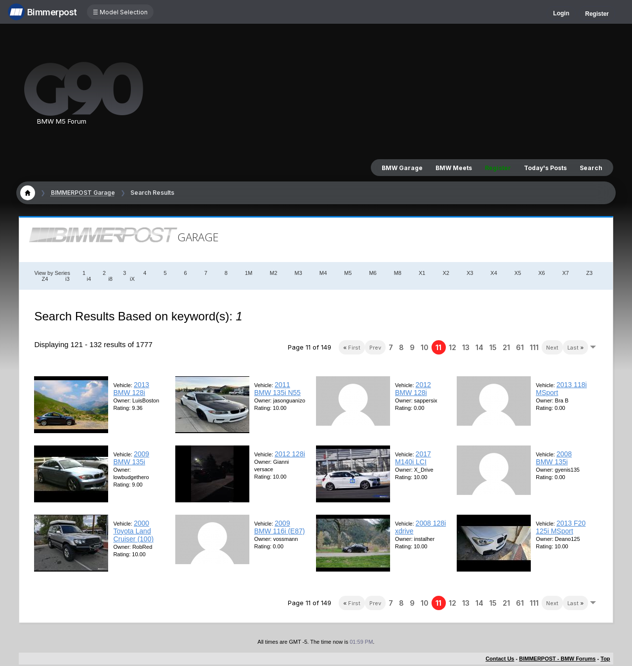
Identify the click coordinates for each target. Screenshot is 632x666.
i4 (89, 279)
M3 (298, 273)
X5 (517, 273)
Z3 (589, 273)
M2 (273, 273)
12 (452, 347)
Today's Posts (545, 168)
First (351, 347)
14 (479, 347)
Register (597, 13)
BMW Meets (453, 168)
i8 (110, 279)
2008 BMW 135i (554, 458)
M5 (348, 273)
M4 (323, 273)
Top (605, 659)
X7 (565, 273)
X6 (541, 273)
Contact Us (499, 659)
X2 (445, 273)
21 (506, 347)
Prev (375, 347)
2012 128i (290, 454)
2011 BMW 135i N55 (277, 389)
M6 (372, 273)
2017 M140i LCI (413, 458)
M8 (397, 273)
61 (520, 347)
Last (575, 347)
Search (591, 168)
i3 (67, 279)
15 (493, 347)
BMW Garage (402, 168)
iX (132, 279)
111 (534, 347)
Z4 (44, 279)
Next (552, 347)
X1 (422, 273)
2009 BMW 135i (131, 458)
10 (425, 347)
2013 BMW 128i (131, 389)
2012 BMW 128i (413, 389)
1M (248, 273)
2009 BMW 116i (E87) (279, 527)
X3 (470, 273)
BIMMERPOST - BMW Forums (557, 659)
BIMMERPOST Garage (83, 192)
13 (466, 347)
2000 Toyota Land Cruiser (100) (133, 531)
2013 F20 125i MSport (561, 527)
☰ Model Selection (120, 12)
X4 (493, 273)
